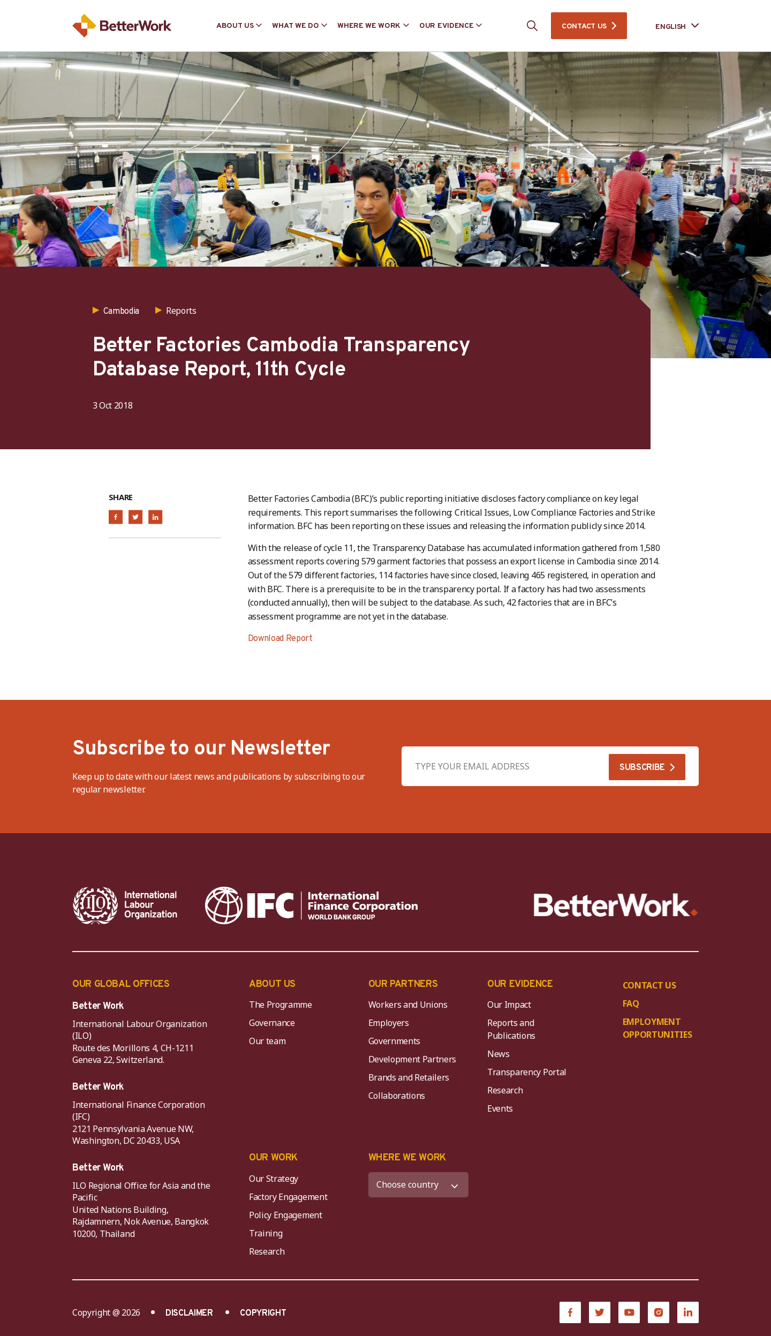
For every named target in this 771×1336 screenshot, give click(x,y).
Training (265, 1233)
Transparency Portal (526, 1072)
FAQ (631, 1003)
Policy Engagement (287, 1215)
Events (500, 1108)
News (498, 1054)
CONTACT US (584, 26)
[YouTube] (629, 1312)
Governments (394, 1041)
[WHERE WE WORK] (418, 1184)
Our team (267, 1041)
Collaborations (397, 1095)
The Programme (280, 1004)
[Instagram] (658, 1312)
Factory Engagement (288, 1197)
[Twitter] (599, 1312)
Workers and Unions (408, 1004)
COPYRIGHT (263, 1313)
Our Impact (509, 1004)
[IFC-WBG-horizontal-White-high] (311, 905)
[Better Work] (616, 905)
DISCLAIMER (189, 1313)
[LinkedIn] (688, 1312)
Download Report (280, 638)
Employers (388, 1023)
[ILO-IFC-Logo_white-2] (125, 905)
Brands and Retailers (409, 1077)
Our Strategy (273, 1178)
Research (505, 1090)
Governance (272, 1023)
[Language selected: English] (669, 26)
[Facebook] (570, 1312)
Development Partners (412, 1059)
